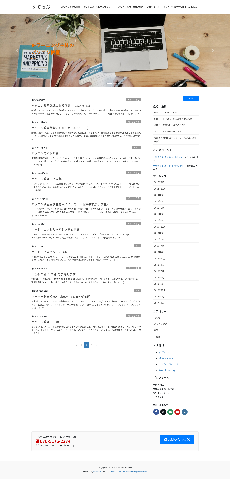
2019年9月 (159, 271)
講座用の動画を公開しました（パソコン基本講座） (175, 139)
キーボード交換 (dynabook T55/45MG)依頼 (60, 296)
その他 (136, 147)
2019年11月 (159, 264)
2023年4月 (159, 201)
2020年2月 (159, 252)
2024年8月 (159, 195)
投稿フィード (166, 358)
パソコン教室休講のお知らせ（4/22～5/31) (60, 105)
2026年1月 (159, 182)
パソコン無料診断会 (45, 153)
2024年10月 (159, 188)
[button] (17, 50)
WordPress (98, 471)
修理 (138, 245)
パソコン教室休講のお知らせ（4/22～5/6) (59, 128)
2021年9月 (159, 207)
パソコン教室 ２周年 (46, 178)
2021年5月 (159, 220)
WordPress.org (167, 370)
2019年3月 (159, 283)
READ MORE (46, 59)
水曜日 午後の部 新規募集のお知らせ (173, 118)
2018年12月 (159, 290)
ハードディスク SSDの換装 (49, 252)
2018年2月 (159, 296)
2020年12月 (159, 226)
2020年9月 (159, 233)
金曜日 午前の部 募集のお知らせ (171, 125)
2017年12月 (159, 302)
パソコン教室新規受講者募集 (168, 131)
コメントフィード (168, 364)
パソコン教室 (133, 99)
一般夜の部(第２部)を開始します (53, 274)
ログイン (164, 352)
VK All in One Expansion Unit (135, 471)
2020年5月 (159, 239)
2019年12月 (159, 258)
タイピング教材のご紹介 (165, 112)
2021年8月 (159, 214)
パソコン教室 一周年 (45, 322)
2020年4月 (159, 245)
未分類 (157, 336)
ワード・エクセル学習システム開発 (55, 229)
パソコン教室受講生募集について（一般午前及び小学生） (70, 204)
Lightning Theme (114, 471)
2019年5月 (159, 277)
